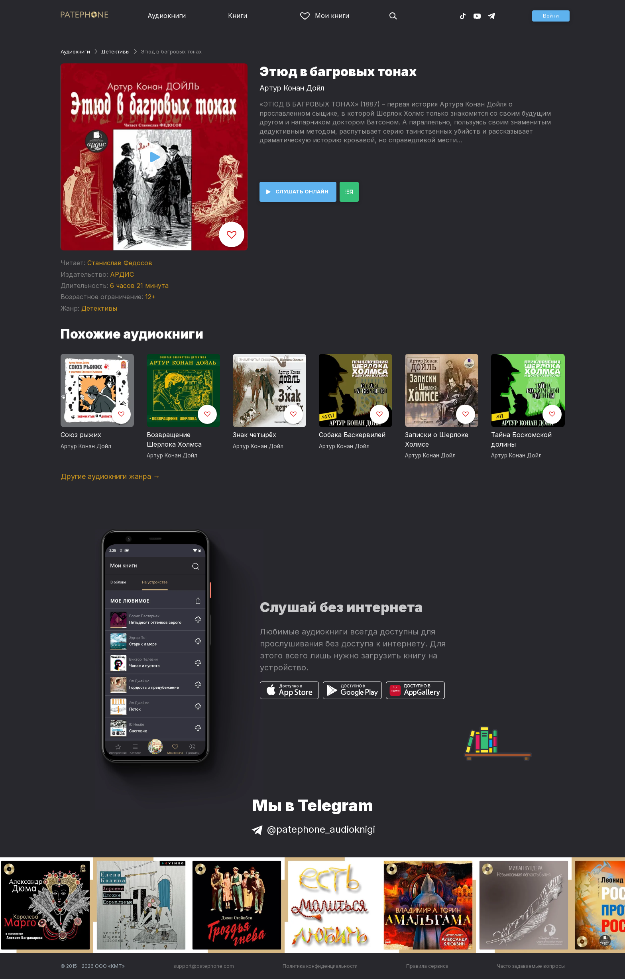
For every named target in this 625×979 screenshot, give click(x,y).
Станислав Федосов (119, 263)
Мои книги (324, 16)
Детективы (115, 51)
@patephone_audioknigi (312, 829)
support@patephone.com (203, 966)
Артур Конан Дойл (291, 88)
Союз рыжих (81, 435)
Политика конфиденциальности (320, 966)
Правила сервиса (427, 966)
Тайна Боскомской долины (521, 439)
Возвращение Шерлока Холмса (174, 439)
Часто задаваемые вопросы (531, 966)
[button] (551, 16)
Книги (237, 16)
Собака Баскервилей (352, 435)
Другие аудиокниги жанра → (110, 476)
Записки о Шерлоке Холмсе (436, 439)
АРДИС (122, 274)
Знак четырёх (254, 435)
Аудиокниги (166, 16)
